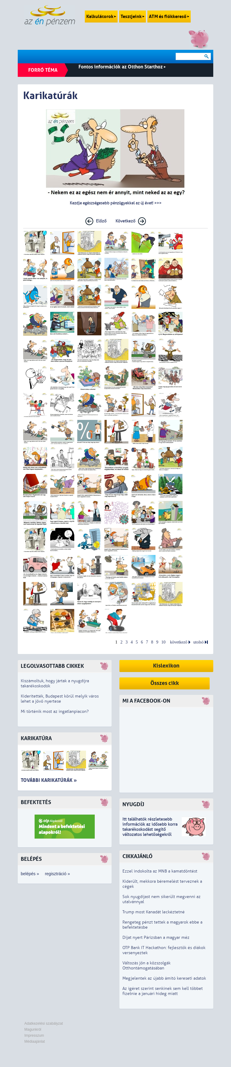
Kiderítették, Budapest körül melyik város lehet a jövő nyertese (60, 699)
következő (178, 642)
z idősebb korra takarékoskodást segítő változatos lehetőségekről (149, 829)
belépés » (30, 873)
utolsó (198, 642)
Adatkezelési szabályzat (43, 1023)
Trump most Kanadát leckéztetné (153, 912)
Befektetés (36, 802)
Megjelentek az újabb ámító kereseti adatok (164, 978)
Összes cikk (164, 683)
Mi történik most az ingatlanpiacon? (55, 711)
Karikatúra (36, 738)
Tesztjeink (132, 16)
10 (163, 642)
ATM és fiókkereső (169, 16)
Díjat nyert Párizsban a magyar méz (155, 937)
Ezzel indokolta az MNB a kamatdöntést (159, 871)
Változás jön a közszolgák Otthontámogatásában (146, 965)
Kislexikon (166, 666)
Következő (125, 221)
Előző (101, 221)
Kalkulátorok (101, 16)
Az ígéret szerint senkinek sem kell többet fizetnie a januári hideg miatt (162, 991)
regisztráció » (57, 873)
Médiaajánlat (34, 1041)
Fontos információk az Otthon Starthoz (122, 67)
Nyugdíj (133, 804)
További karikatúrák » (49, 780)
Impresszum (34, 1035)
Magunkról (32, 1029)
